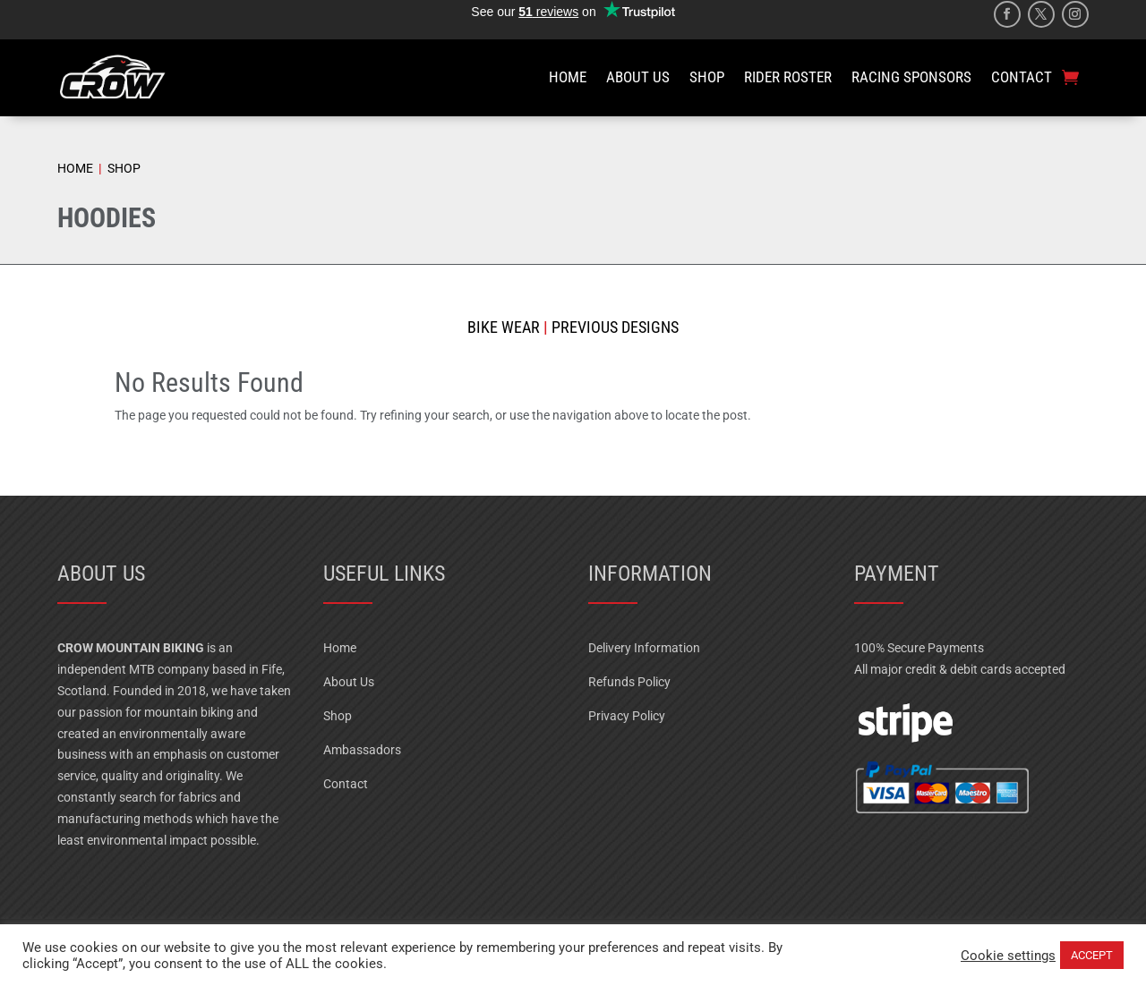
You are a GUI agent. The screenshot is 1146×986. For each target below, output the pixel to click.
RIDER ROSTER (788, 77)
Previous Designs (613, 327)
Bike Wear (503, 327)
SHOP (706, 77)
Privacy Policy (626, 716)
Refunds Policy (629, 682)
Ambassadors (362, 750)
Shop (337, 716)
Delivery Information (644, 648)
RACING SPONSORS (911, 77)
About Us (348, 682)
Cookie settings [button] (1008, 956)
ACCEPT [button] (1092, 955)
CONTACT (1021, 77)
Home (339, 648)
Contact (345, 784)
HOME (567, 77)
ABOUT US (638, 77)
